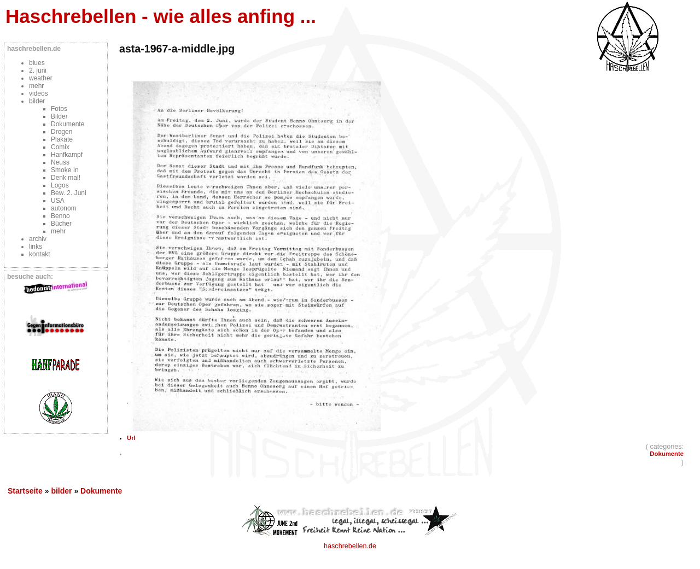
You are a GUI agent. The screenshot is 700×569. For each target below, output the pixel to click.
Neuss (60, 162)
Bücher (61, 223)
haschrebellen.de (350, 546)
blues (37, 63)
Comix (60, 147)
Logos (60, 185)
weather (40, 78)
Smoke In (65, 170)
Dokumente (67, 124)
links (35, 246)
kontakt (39, 254)
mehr (36, 86)
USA (58, 200)
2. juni (37, 70)
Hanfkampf (67, 155)
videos (38, 93)
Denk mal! (65, 177)
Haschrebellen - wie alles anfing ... (160, 16)
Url (131, 438)
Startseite (25, 490)
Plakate (62, 139)
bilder (37, 101)
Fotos (59, 109)
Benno (60, 216)
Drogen (61, 132)
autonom (64, 208)
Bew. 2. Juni (68, 193)
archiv (37, 239)
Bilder (59, 116)
